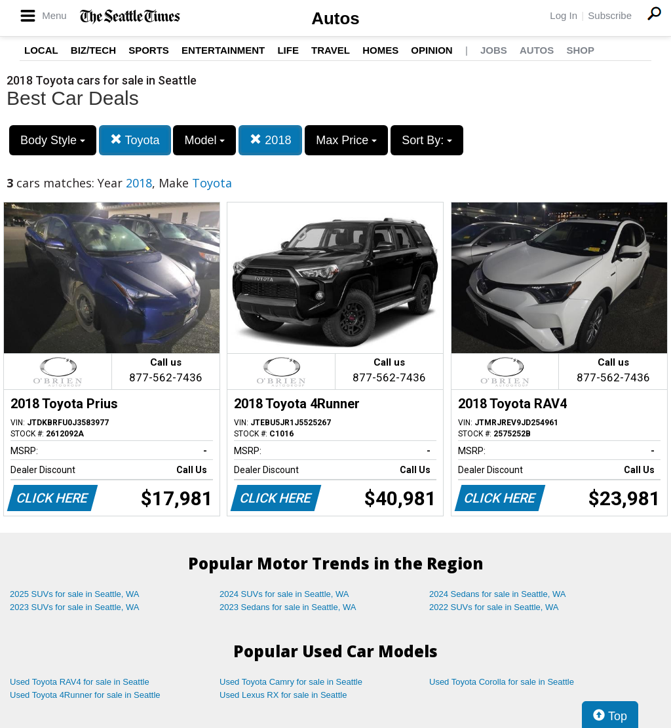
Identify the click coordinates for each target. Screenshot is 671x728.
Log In (563, 15)
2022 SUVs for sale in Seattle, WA (494, 607)
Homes (380, 50)
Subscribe (610, 15)
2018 (270, 140)
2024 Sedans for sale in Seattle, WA (497, 594)
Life (288, 50)
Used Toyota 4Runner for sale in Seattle (85, 695)
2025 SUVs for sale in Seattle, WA (75, 594)
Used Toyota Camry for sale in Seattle (291, 682)
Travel (330, 50)
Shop (580, 50)
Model (204, 140)
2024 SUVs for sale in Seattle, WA (284, 594)
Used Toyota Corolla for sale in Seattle (501, 682)
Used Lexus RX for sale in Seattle (283, 695)
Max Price (346, 140)
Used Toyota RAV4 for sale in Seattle (79, 682)
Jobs (493, 50)
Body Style (52, 140)
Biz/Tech (93, 50)
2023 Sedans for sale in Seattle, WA (288, 607)
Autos (335, 18)
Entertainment (223, 50)
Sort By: (427, 140)
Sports (148, 50)
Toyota (135, 140)
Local (41, 50)
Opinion (431, 50)
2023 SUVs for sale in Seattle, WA (75, 607)
